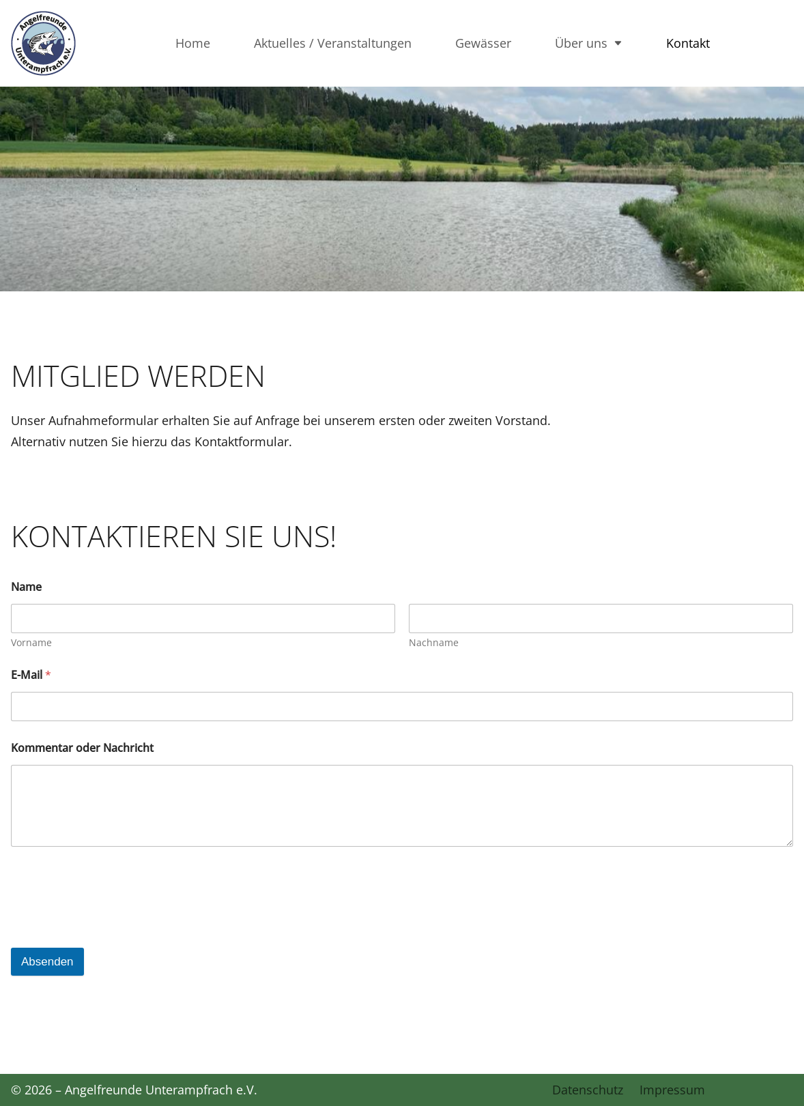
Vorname (31, 642)
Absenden (47, 961)
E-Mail (31, 675)
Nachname (434, 642)
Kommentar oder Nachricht (82, 748)
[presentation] (114, 915)
